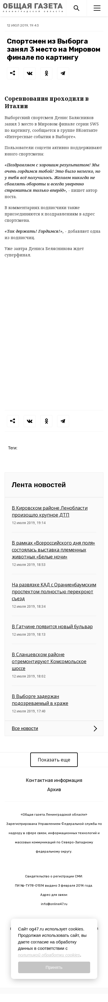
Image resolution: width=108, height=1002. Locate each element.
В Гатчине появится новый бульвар (52, 626)
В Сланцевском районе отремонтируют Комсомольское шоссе (49, 661)
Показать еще (54, 760)
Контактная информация (54, 780)
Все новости (25, 728)
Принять (54, 967)
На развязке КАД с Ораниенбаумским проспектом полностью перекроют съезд (54, 591)
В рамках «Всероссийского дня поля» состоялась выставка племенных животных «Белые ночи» (53, 550)
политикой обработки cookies (49, 954)
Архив (54, 789)
